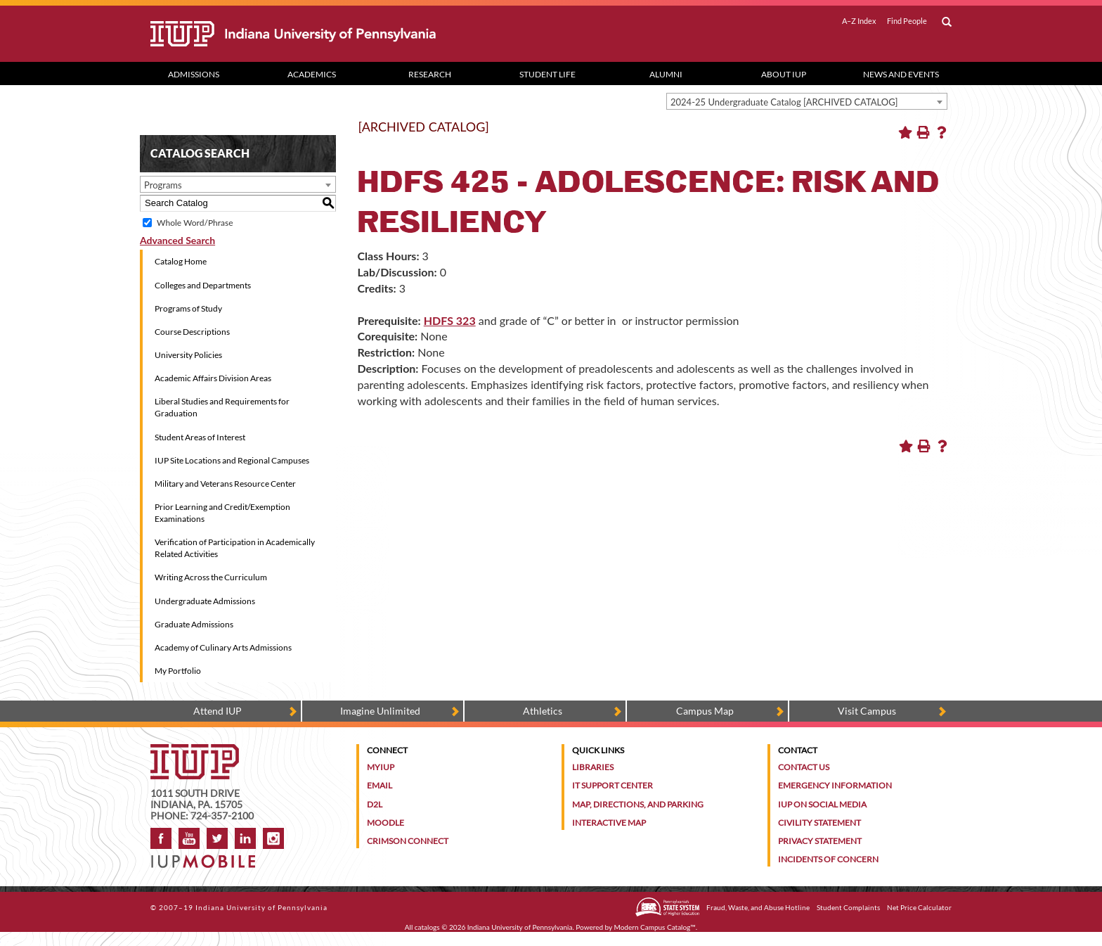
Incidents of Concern (828, 859)
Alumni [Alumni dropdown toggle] (665, 74)
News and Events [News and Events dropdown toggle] (901, 74)
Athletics (542, 711)
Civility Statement (819, 822)
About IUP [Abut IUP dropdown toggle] (783, 74)
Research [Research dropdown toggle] (429, 74)
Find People (907, 21)
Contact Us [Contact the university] (803, 767)
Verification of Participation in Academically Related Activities (235, 548)
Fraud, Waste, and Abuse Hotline (758, 907)
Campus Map (705, 711)
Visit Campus (867, 711)
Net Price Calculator (919, 907)
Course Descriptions (192, 331)
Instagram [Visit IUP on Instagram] (273, 838)
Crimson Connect (407, 841)
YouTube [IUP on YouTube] (189, 838)
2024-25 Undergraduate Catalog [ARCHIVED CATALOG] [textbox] (784, 102)
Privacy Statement (820, 841)
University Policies (188, 355)
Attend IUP (217, 711)
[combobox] (806, 101)
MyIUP (380, 767)
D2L (374, 804)
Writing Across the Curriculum (211, 577)
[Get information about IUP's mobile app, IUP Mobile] (207, 857)
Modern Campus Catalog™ (655, 927)
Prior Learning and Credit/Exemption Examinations (222, 512)
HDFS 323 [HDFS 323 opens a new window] (450, 320)
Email (379, 785)
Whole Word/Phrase (195, 222)
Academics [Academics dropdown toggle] (311, 74)
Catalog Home (181, 261)
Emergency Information (835, 785)
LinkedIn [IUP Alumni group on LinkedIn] (245, 838)
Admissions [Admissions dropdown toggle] (193, 74)
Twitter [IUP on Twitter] (217, 838)
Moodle (385, 822)
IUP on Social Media (822, 804)
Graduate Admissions (194, 624)
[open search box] (947, 22)
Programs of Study (188, 308)
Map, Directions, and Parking (638, 804)
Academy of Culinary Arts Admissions (223, 647)
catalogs (427, 927)
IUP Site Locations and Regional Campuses (232, 460)
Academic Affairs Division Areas (213, 378)
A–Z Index (859, 21)
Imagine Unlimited (380, 711)
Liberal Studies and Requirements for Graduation (222, 407)
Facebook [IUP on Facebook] (160, 838)
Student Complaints (848, 907)
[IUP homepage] (194, 751)
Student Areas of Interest (200, 437)
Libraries (593, 767)
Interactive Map (609, 822)
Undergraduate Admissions (205, 601)
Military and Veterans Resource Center (225, 483)
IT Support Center (612, 785)
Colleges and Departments (203, 285)
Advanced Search (177, 240)
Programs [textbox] (163, 185)
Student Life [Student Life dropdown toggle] (547, 74)
